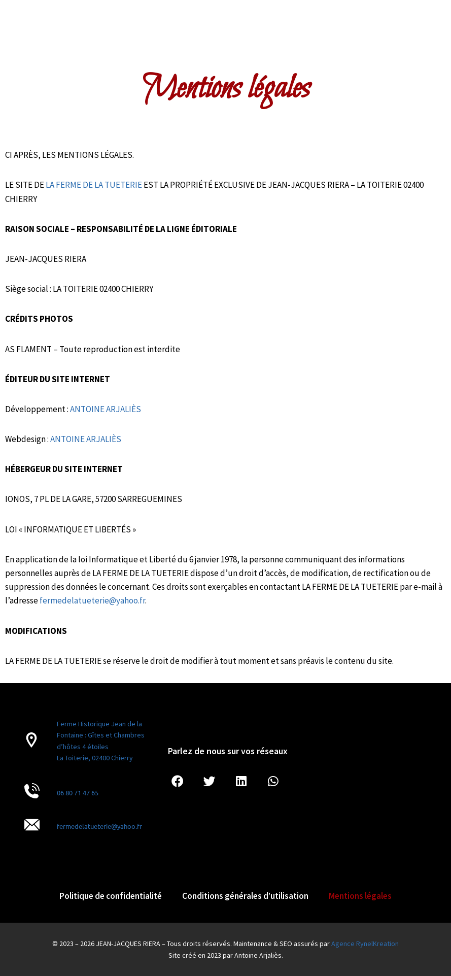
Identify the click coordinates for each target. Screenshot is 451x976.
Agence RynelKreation (365, 943)
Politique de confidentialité (110, 895)
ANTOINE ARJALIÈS (105, 409)
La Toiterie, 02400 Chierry (95, 757)
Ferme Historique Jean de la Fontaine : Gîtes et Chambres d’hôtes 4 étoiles (101, 735)
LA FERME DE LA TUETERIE (94, 184)
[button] (177, 782)
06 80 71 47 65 (77, 792)
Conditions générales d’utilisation (245, 895)
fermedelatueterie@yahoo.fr (99, 826)
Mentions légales (360, 895)
